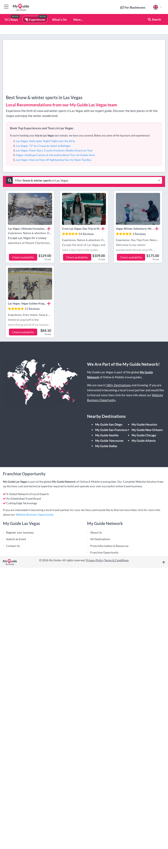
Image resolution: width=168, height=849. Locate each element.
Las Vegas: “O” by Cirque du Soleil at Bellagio (43, 145)
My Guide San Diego (108, 424)
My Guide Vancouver (109, 440)
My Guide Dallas (106, 446)
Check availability (23, 257)
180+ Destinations (118, 385)
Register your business (20, 532)
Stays (11, 19)
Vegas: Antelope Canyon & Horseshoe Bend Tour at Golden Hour (55, 155)
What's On (59, 19)
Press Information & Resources (109, 546)
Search (154, 19)
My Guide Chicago (144, 435)
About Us (96, 532)
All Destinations (100, 539)
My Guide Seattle (106, 435)
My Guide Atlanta (144, 440)
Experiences (35, 19)
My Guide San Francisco (111, 430)
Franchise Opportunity (104, 552)
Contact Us (13, 546)
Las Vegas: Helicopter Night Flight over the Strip (45, 141)
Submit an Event (16, 539)
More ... (78, 19)
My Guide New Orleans (147, 430)
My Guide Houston (144, 424)
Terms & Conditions (116, 560)
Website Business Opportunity (34, 514)
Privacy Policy (95, 560)
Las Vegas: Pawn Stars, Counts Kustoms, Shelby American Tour (54, 150)
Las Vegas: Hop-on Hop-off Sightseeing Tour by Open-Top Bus (53, 159)
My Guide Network (64, 481)
